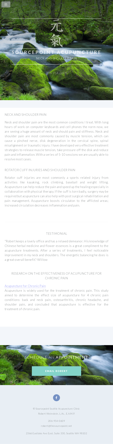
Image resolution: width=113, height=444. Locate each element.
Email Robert (56, 370)
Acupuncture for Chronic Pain (25, 286)
